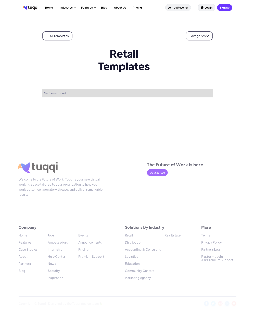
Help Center (56, 257)
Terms (205, 236)
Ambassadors (58, 243)
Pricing (83, 250)
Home (23, 236)
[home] (30, 7)
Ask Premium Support (217, 260)
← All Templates (57, 36)
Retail (129, 236)
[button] (67, 7)
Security (54, 271)
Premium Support (91, 257)
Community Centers (139, 271)
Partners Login (211, 250)
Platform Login (212, 257)
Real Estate (173, 236)
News (52, 264)
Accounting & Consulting (143, 250)
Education (132, 264)
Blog (22, 271)
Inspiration (55, 278)
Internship (55, 250)
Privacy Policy (211, 243)
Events (83, 236)
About (23, 257)
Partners (25, 264)
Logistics (131, 257)
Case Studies (28, 250)
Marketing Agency (138, 278)
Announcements (90, 243)
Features (25, 243)
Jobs (51, 236)
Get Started (157, 172)
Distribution (133, 243)
